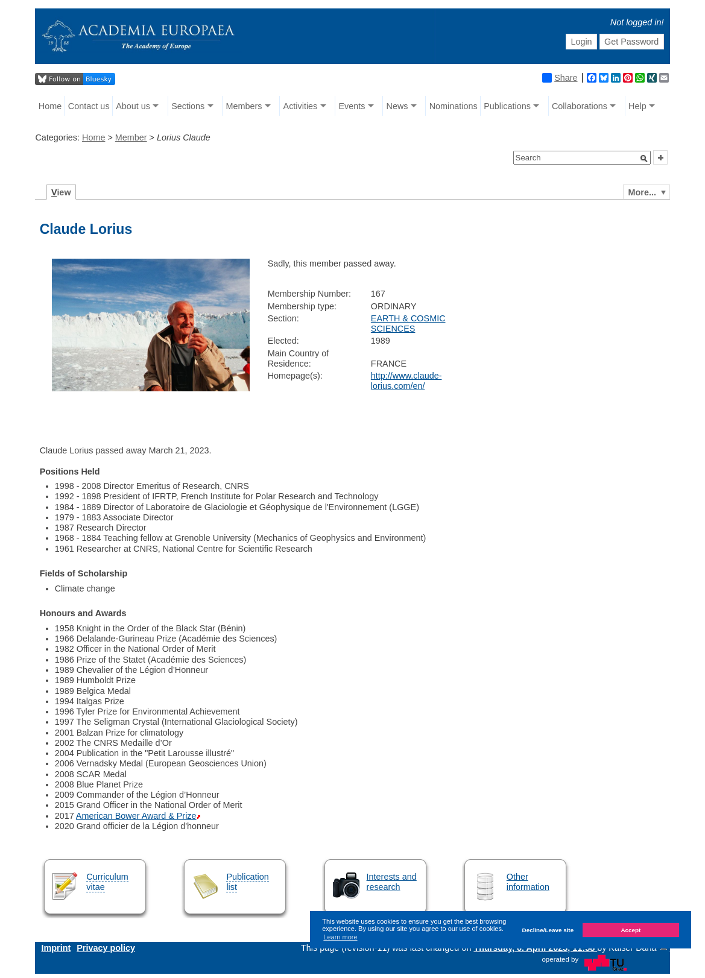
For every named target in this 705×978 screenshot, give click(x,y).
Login (581, 41)
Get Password (631, 41)
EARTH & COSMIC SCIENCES (408, 323)
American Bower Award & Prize (136, 816)
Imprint (56, 948)
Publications (507, 106)
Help (637, 106)
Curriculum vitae (107, 882)
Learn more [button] (340, 937)
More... (642, 192)
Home (50, 106)
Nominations (453, 106)
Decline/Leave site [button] (548, 930)
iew (61, 192)
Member (131, 137)
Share (559, 78)
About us (133, 106)
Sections (187, 106)
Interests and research (392, 882)
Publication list (247, 882)
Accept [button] (630, 930)
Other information (528, 882)
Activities (300, 106)
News (397, 106)
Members (244, 106)
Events (351, 106)
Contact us (89, 106)
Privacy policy (106, 948)
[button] (644, 158)
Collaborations (579, 106)
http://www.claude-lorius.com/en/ (406, 381)
